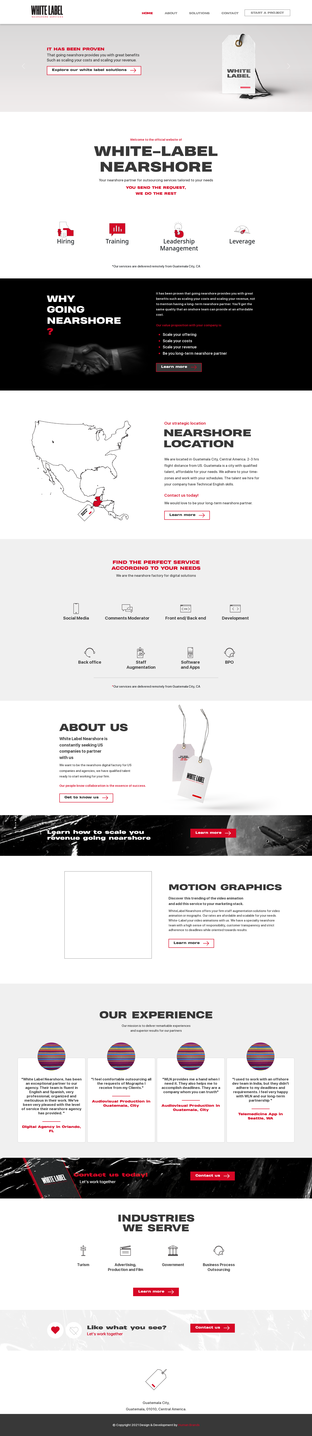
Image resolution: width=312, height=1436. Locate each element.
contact (229, 13)
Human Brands (189, 1425)
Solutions (198, 13)
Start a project (267, 12)
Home (144, 13)
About (169, 13)
